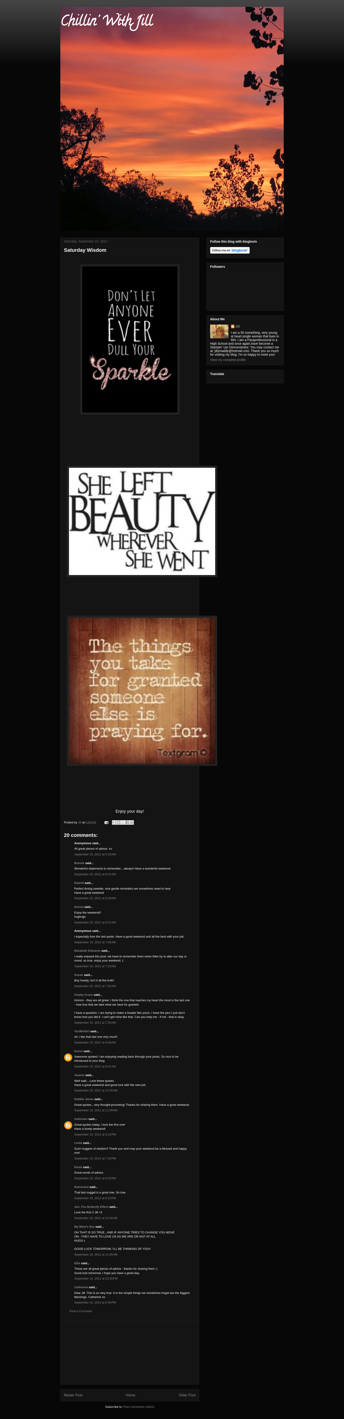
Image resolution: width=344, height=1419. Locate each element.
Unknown (81, 1119)
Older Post (187, 1395)
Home (130, 1395)
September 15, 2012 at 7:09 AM (95, 942)
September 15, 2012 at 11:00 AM (95, 1090)
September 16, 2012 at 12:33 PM (96, 1278)
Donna (78, 907)
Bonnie (79, 863)
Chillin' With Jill (106, 22)
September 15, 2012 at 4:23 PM (95, 1134)
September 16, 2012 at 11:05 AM (95, 1254)
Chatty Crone (83, 994)
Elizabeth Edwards (87, 950)
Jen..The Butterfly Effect (91, 1207)
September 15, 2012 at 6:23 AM (95, 854)
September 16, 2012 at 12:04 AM (95, 1218)
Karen (78, 1051)
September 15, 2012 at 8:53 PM (95, 1178)
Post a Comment (81, 1311)
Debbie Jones (84, 1099)
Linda (78, 1143)
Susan (78, 975)
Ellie (77, 1263)
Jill (238, 326)
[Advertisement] (129, 1352)
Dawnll (79, 883)
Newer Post (73, 1395)
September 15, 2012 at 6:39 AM (95, 898)
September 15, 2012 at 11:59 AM (95, 1110)
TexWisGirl (82, 1031)
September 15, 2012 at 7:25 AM (95, 966)
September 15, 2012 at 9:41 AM (95, 1066)
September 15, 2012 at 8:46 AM (95, 1042)
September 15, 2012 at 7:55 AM (95, 1022)
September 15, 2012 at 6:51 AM (95, 922)
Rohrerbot (81, 1187)
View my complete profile (228, 360)
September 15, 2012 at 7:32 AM (95, 986)
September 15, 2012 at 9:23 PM (95, 1198)
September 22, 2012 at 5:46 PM (95, 1302)
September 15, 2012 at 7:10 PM (95, 1158)
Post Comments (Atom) (138, 1406)
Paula (78, 1167)
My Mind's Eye (84, 1226)
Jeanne (79, 1075)
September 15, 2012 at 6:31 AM (95, 874)
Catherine (81, 1287)
